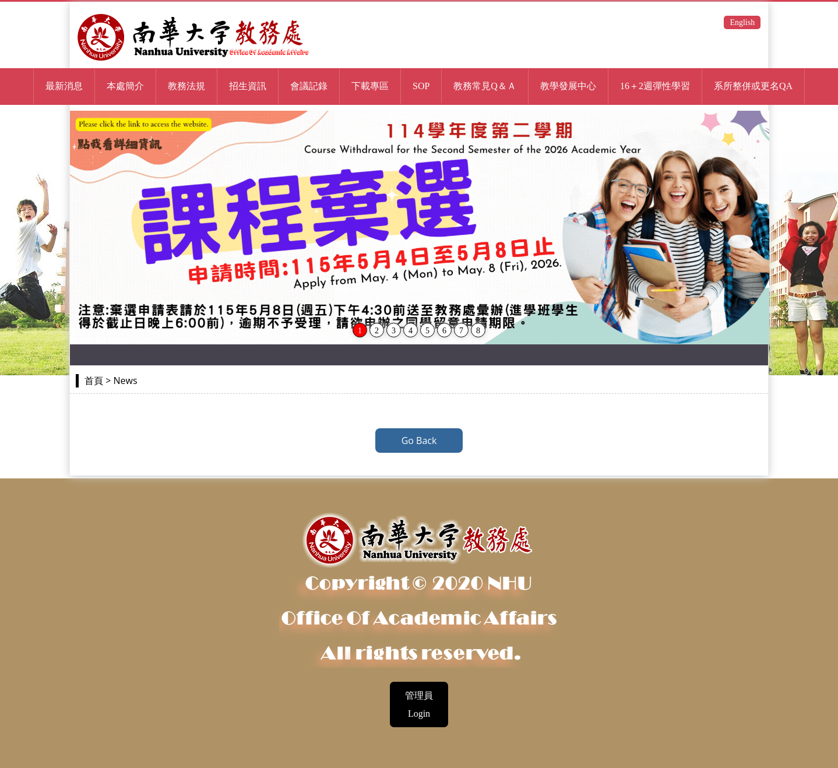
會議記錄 (309, 86)
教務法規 (186, 86)
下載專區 (370, 86)
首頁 (93, 381)
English (742, 22)
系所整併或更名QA (753, 86)
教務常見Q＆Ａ (484, 86)
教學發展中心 (568, 86)
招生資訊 (247, 86)
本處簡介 (125, 86)
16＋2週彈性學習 (655, 86)
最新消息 (64, 86)
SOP (421, 86)
